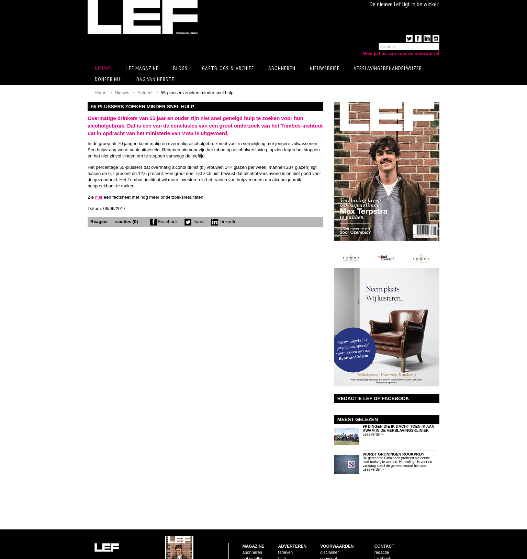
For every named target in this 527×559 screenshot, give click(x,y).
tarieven (285, 530)
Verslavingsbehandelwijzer (388, 69)
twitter (379, 542)
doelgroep (287, 549)
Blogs (180, 69)
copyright (328, 536)
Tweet (194, 222)
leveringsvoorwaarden (340, 542)
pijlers (283, 542)
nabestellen (253, 536)
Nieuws (122, 93)
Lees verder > (373, 435)
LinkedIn (223, 222)
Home (100, 93)
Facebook (164, 222)
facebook (382, 536)
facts (282, 536)
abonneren (252, 530)
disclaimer (329, 530)
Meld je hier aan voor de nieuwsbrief (400, 53)
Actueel (144, 93)
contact (249, 542)
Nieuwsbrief (324, 69)
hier (99, 198)
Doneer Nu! (108, 80)
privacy (326, 549)
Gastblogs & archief (228, 69)
